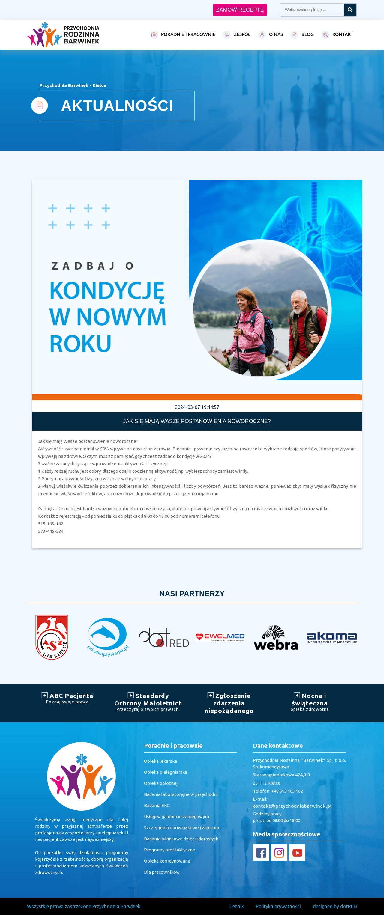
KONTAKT (337, 35)
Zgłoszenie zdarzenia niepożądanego (229, 703)
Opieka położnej (161, 783)
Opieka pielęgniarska (165, 772)
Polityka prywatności (278, 906)
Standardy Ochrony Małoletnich (148, 702)
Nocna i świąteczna (310, 702)
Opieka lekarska (160, 761)
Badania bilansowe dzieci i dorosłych (181, 838)
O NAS (270, 35)
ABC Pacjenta (67, 698)
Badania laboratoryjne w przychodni (181, 794)
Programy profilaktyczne (169, 849)
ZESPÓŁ (236, 35)
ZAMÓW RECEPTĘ (240, 10)
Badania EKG (157, 805)
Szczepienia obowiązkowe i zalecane (182, 827)
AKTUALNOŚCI (117, 105)
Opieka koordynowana (167, 860)
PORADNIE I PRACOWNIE (182, 35)
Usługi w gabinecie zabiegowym (176, 816)
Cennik (237, 906)
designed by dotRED (335, 906)
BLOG (302, 35)
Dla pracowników (162, 872)
